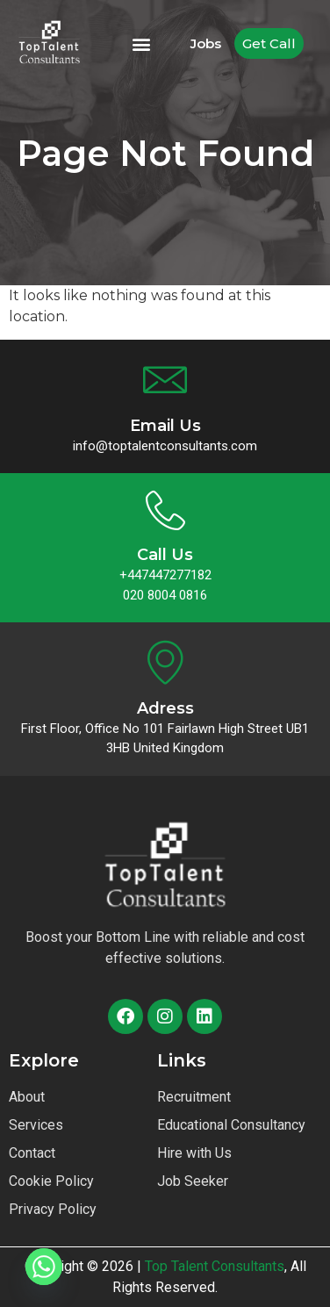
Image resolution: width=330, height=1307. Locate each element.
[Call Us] (165, 510)
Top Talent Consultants (214, 1266)
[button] (141, 43)
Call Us (165, 554)
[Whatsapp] (43, 1266)
